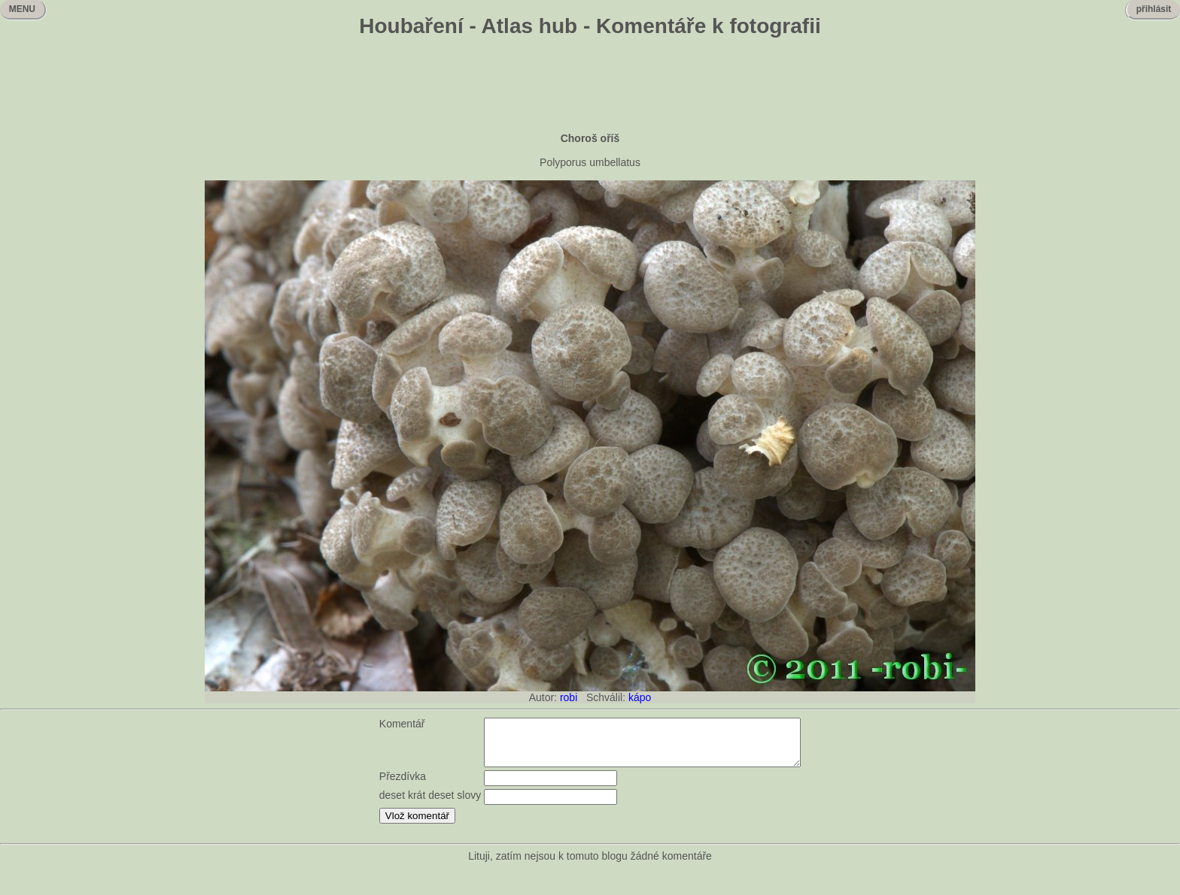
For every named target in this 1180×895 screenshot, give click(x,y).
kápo (639, 697)
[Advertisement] (590, 86)
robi (568, 697)
